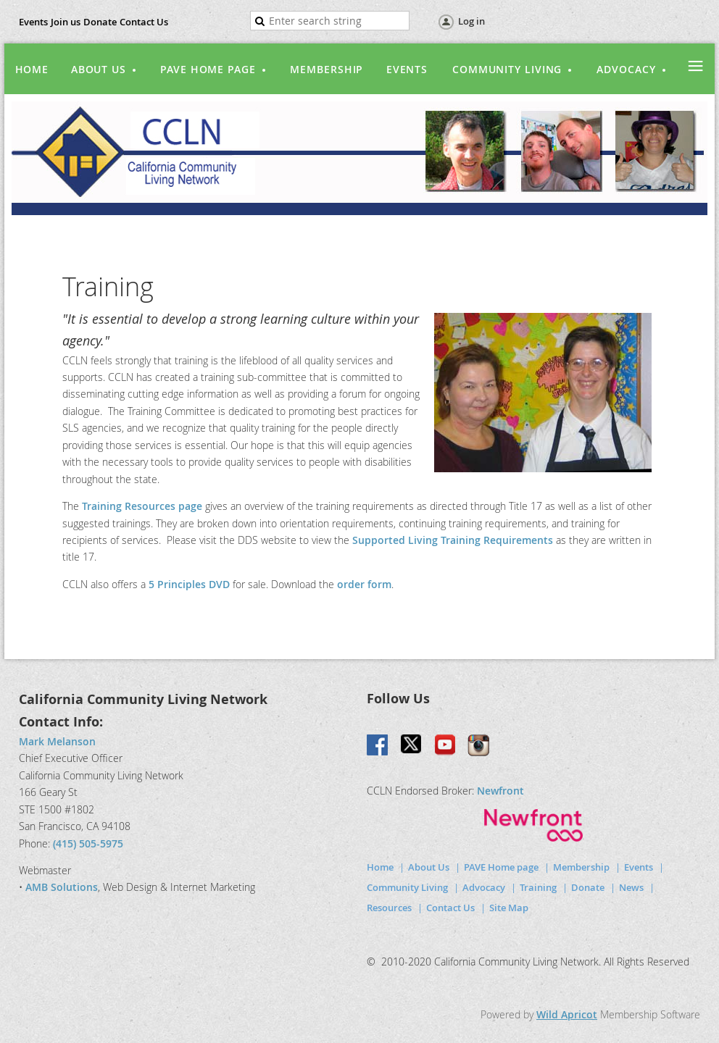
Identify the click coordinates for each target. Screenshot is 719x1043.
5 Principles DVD (191, 584)
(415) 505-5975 (88, 843)
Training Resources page (142, 506)
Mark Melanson (57, 741)
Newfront (500, 790)
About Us (428, 867)
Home (380, 867)
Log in (471, 21)
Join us (65, 21)
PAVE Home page (501, 867)
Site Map (508, 907)
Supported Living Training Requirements (452, 540)
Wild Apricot (566, 1014)
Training (538, 887)
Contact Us (144, 21)
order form (364, 584)
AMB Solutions (61, 887)
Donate (100, 21)
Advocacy (483, 887)
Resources (389, 907)
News (631, 887)
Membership (581, 867)
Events (33, 21)
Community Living (407, 887)
